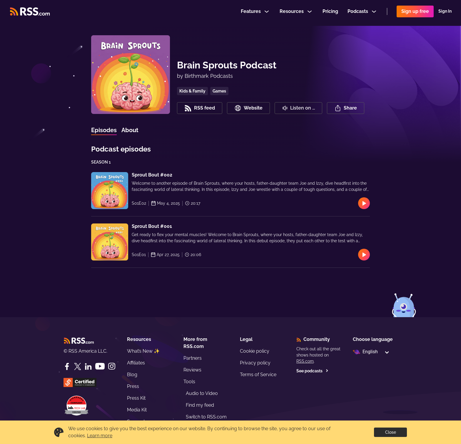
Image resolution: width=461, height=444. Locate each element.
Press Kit (136, 398)
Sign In (445, 13)
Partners (192, 358)
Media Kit (137, 410)
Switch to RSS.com (206, 417)
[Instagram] (111, 366)
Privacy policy (255, 363)
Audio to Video (202, 393)
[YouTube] (100, 366)
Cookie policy (254, 351)
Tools (189, 381)
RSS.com (305, 361)
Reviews (192, 370)
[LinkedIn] (88, 366)
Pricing (330, 13)
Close (390, 432)
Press (133, 386)
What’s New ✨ (143, 351)
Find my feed (200, 405)
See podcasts (312, 371)
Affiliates (136, 363)
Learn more (99, 435)
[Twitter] (77, 366)
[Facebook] (67, 366)
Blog (132, 374)
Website (248, 108)
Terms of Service (258, 374)
